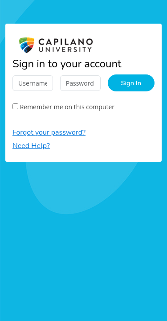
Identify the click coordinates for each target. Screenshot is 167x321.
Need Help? (31, 146)
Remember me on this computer (63, 107)
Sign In (131, 82)
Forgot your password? (49, 132)
